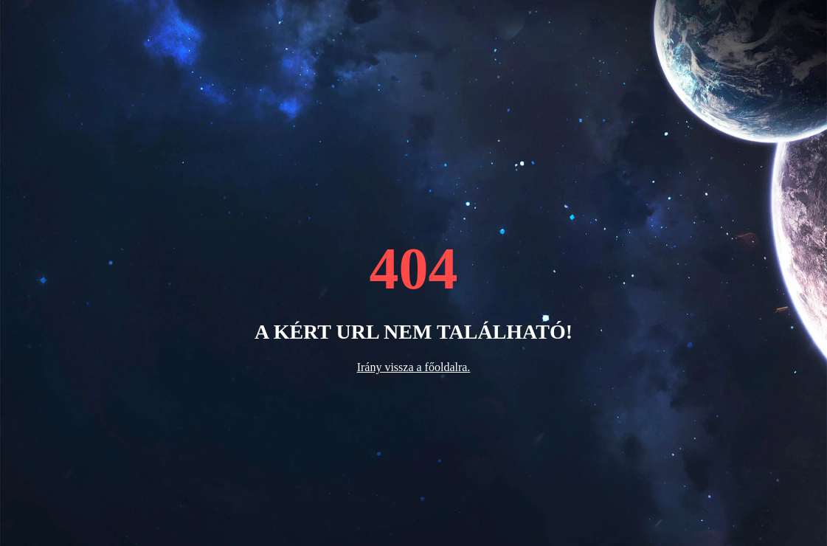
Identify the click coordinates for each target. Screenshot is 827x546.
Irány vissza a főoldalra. (414, 367)
